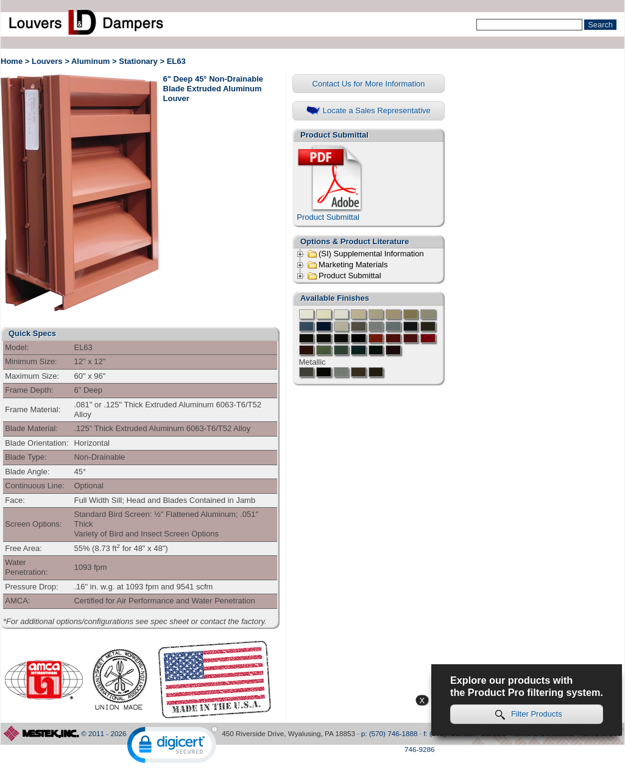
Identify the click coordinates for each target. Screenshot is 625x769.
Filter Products (528, 714)
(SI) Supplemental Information (365, 254)
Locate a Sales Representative (368, 111)
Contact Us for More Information (368, 83)
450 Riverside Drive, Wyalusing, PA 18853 (288, 733)
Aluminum (90, 61)
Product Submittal (331, 183)
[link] (172, 747)
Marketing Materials (347, 265)
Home (12, 61)
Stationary (138, 61)
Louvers (47, 61)
